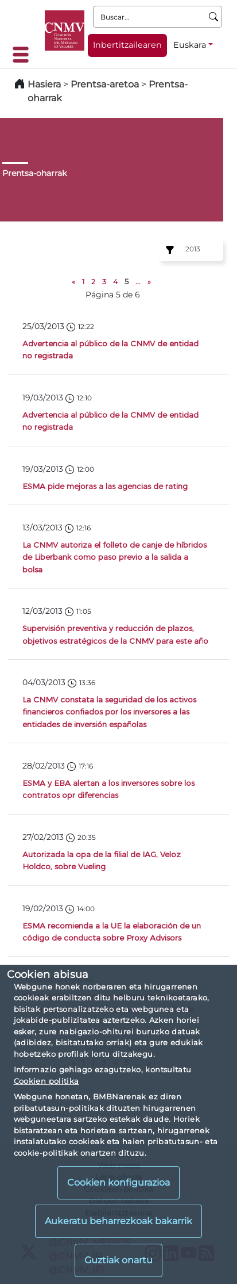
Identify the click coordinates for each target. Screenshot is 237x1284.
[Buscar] (213, 17)
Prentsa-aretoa (106, 84)
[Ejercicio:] (168, 250)
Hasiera (44, 84)
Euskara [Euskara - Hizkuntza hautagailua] (189, 45)
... (138, 281)
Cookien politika (46, 1081)
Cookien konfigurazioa (118, 1182)
